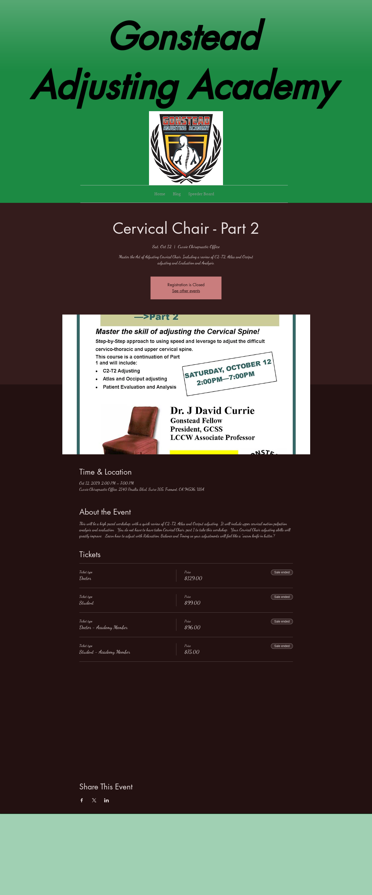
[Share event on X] (94, 800)
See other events (186, 291)
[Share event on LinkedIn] (106, 800)
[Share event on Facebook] (81, 800)
